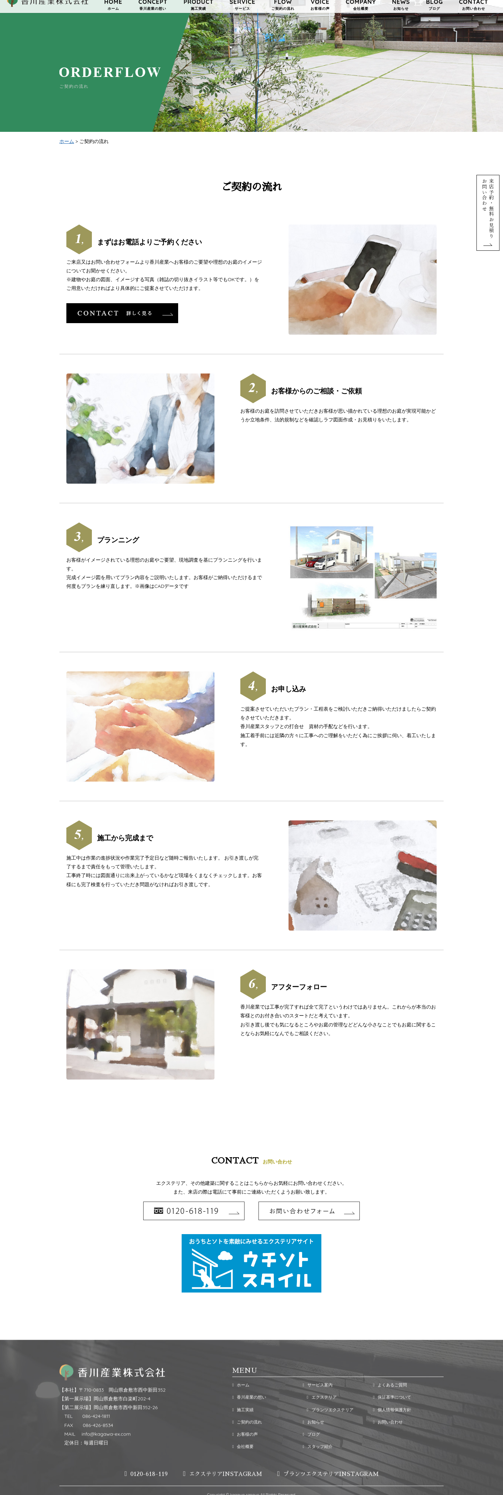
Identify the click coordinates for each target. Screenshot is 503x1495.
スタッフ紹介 (317, 1462)
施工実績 (243, 1426)
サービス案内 (317, 1401)
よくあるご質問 (390, 1401)
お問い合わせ (388, 1438)
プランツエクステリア (327, 1426)
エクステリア (319, 1413)
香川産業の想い (249, 1413)
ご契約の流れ (247, 1438)
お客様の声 (245, 1450)
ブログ (311, 1450)
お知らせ (313, 1438)
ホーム (66, 142)
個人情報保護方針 (392, 1426)
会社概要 (243, 1462)
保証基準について (392, 1413)
